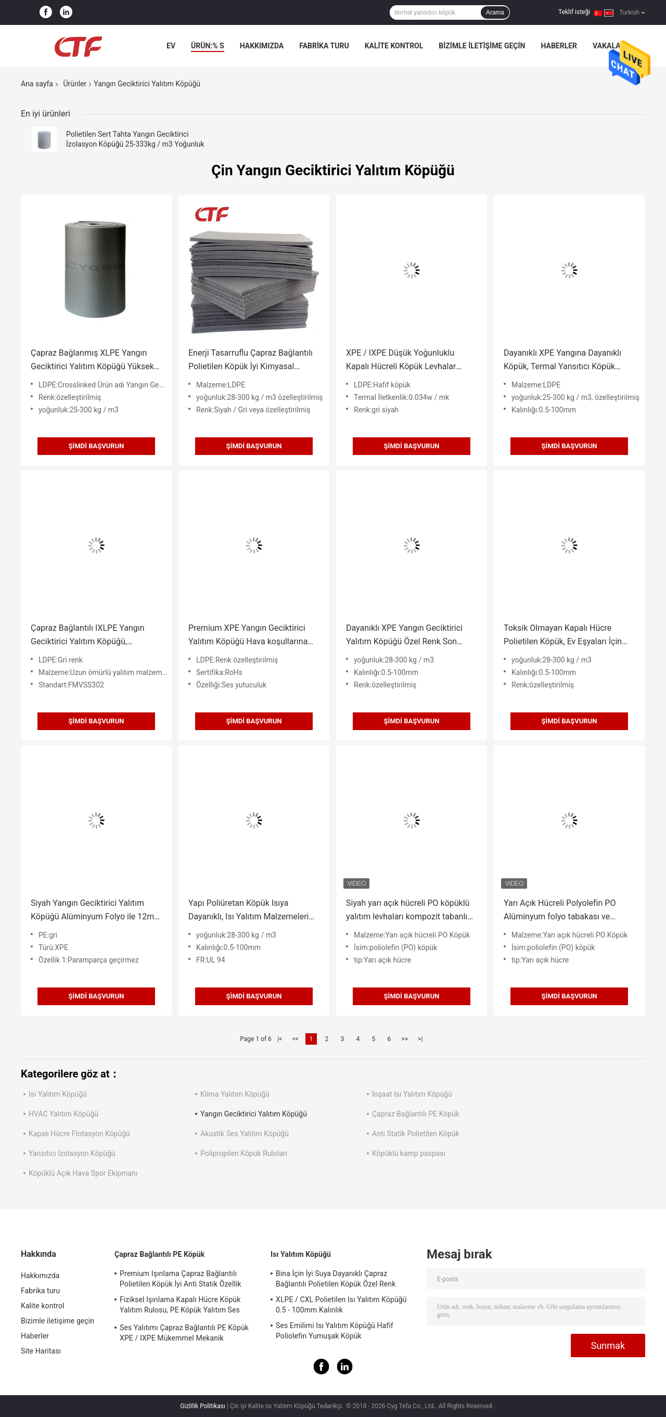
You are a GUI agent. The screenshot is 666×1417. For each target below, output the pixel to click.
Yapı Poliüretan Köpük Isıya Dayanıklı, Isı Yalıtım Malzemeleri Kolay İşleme (248, 911)
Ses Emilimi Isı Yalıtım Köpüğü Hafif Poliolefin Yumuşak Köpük (334, 1330)
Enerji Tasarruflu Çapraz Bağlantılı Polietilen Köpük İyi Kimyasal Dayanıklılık (250, 360)
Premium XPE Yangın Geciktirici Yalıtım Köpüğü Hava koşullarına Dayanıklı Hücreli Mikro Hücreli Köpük (248, 635)
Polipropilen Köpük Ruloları (243, 1153)
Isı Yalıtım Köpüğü (58, 1094)
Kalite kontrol (394, 46)
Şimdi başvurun (96, 446)
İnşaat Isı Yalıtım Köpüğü (412, 1094)
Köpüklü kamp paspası (408, 1153)
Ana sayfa (37, 84)
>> (404, 1039)
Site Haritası (41, 1351)
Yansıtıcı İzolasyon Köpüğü (72, 1153)
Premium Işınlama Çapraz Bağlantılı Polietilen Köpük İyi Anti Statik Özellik (180, 1278)
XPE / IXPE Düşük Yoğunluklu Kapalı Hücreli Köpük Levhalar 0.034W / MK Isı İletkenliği (401, 360)
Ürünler (74, 84)
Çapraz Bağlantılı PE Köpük (415, 1114)
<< (295, 1039)
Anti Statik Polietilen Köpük (415, 1133)
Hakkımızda (262, 46)
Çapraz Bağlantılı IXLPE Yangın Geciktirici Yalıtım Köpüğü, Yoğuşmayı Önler (88, 635)
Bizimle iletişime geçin (482, 46)
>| (420, 1039)
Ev (170, 46)
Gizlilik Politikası (202, 1406)
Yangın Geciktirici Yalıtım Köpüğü (253, 1114)
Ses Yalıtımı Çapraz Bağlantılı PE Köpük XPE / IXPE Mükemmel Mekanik (184, 1332)
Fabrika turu (324, 46)
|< (279, 1039)
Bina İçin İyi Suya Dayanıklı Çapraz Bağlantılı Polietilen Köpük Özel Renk (335, 1278)
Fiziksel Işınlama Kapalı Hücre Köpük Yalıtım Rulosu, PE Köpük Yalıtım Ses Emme (180, 1306)
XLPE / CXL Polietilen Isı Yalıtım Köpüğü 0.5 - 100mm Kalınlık (341, 1304)
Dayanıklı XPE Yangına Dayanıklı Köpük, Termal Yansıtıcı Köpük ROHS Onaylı (562, 360)
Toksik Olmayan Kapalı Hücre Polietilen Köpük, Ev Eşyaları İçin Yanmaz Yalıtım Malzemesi (563, 635)
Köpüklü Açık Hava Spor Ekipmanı (83, 1173)
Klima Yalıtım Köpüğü (235, 1094)
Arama (495, 12)
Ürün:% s (207, 46)
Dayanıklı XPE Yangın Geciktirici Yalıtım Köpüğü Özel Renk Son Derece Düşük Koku (404, 635)
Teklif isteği (574, 12)
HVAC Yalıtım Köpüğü (63, 1114)
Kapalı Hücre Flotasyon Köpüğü (79, 1133)
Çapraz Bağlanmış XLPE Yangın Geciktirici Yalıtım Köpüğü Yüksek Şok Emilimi (92, 360)
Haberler (559, 46)
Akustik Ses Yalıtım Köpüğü (244, 1133)
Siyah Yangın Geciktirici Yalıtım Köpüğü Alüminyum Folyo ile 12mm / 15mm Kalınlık (96, 911)
